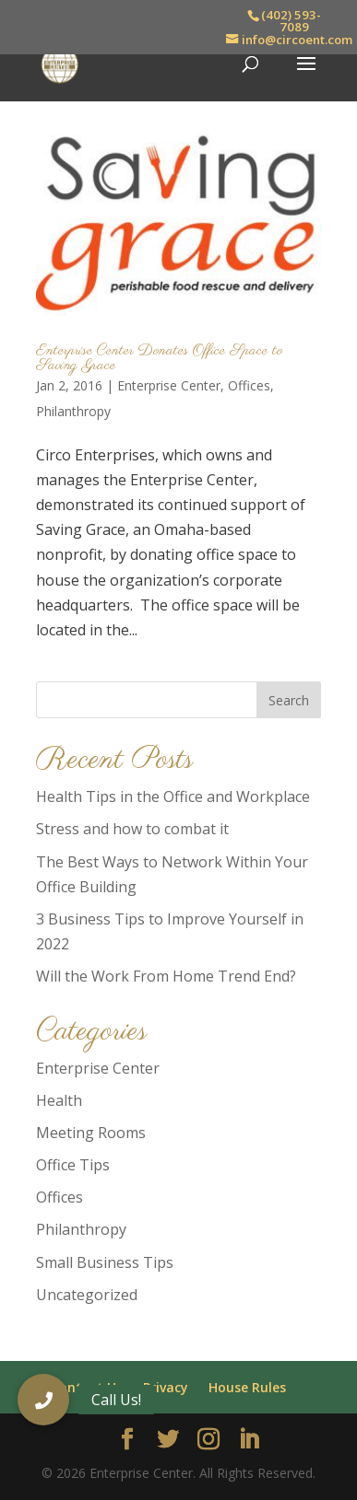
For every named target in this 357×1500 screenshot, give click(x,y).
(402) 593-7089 (291, 20)
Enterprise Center (168, 385)
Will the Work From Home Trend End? (166, 976)
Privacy (165, 1387)
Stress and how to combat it (132, 829)
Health (59, 1100)
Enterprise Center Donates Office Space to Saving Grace (159, 358)
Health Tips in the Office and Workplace (173, 796)
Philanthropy (73, 411)
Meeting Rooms (91, 1132)
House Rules (247, 1387)
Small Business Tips (104, 1262)
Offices (249, 385)
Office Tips (73, 1165)
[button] (43, 1399)
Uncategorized (86, 1295)
